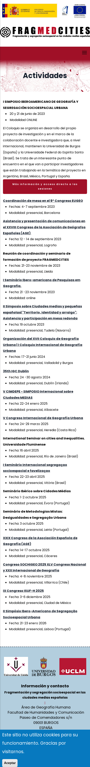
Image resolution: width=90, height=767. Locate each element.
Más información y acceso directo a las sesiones (45, 186)
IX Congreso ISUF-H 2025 (23, 590)
